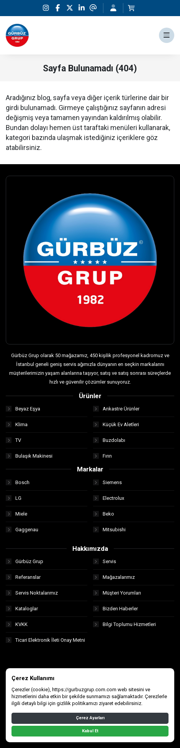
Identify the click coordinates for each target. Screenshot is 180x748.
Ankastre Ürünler (116, 409)
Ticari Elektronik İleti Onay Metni (45, 640)
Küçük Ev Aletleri (116, 424)
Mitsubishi (109, 529)
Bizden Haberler (115, 608)
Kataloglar (22, 608)
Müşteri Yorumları (117, 593)
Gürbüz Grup (24, 561)
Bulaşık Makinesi (29, 456)
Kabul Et (90, 730)
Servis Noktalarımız (32, 593)
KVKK (17, 624)
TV (13, 440)
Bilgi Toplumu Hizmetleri (124, 624)
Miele (16, 514)
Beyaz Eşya (23, 409)
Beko (103, 514)
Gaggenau (22, 529)
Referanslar (23, 577)
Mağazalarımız (114, 577)
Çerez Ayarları (90, 717)
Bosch (17, 482)
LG (13, 498)
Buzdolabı (109, 440)
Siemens (107, 482)
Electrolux (108, 498)
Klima (17, 424)
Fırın (102, 456)
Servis (104, 561)
